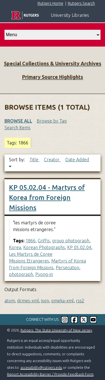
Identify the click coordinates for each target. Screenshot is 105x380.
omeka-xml (62, 300)
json (45, 300)
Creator (52, 159)
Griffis (44, 240)
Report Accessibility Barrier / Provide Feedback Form (50, 374)
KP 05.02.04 (79, 247)
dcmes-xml (28, 300)
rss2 (80, 300)
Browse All (18, 120)
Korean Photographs (44, 247)
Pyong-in (44, 274)
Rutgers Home (50, 3)
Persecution (67, 267)
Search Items (17, 127)
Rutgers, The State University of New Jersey (56, 330)
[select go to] (52, 35)
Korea (15, 247)
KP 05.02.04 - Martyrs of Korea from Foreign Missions (47, 197)
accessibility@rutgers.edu (41, 367)
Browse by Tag (52, 120)
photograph (21, 274)
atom (9, 300)
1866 (30, 240)
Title (34, 159)
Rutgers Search (81, 3)
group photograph (70, 240)
